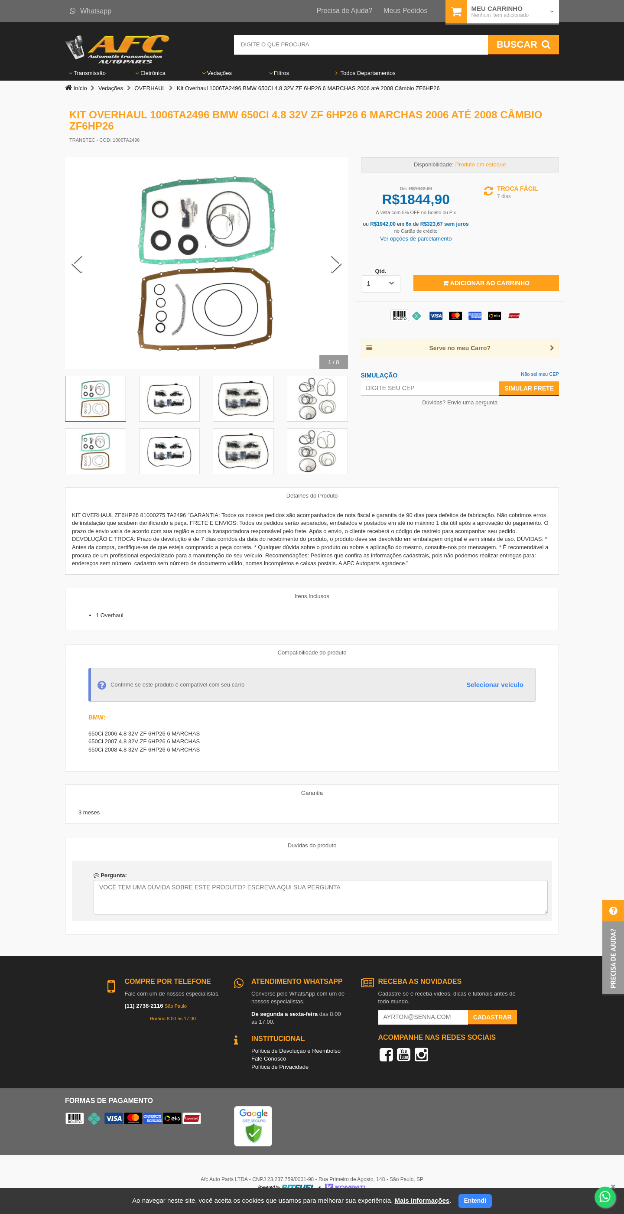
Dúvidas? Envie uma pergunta (459, 402)
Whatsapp (90, 11)
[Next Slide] (336, 263)
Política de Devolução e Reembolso (296, 1051)
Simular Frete (529, 388)
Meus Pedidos (405, 10)
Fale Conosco (268, 1058)
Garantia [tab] (312, 793)
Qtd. (380, 271)
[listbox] (381, 284)
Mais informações (421, 1200)
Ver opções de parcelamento (416, 238)
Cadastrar (492, 1017)
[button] (613, 948)
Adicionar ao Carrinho (486, 283)
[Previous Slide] (76, 263)
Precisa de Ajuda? (345, 10)
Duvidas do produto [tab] (312, 845)
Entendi (475, 1200)
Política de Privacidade (280, 1067)
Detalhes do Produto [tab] (312, 495)
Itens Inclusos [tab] (312, 596)
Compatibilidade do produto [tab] (312, 652)
